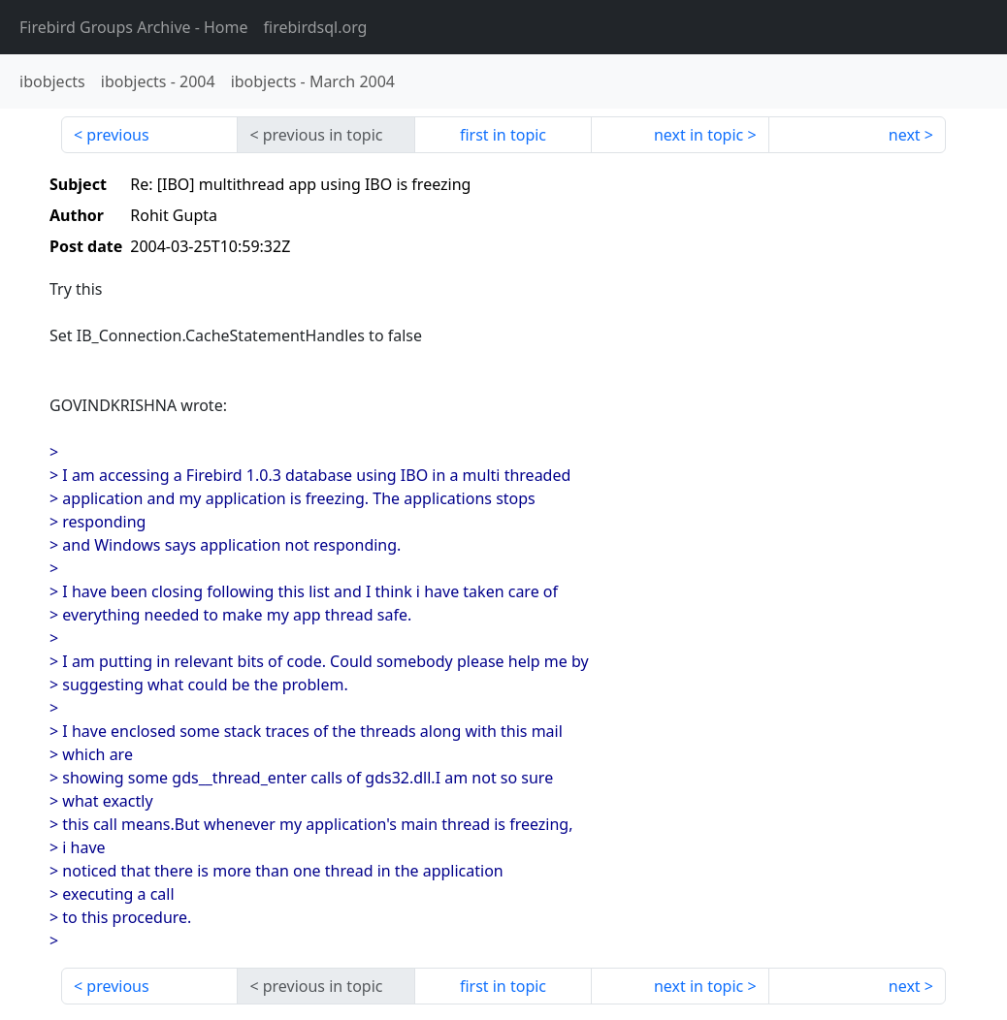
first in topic (503, 134)
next (905, 134)
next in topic (698, 134)
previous (117, 134)
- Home (133, 27)
